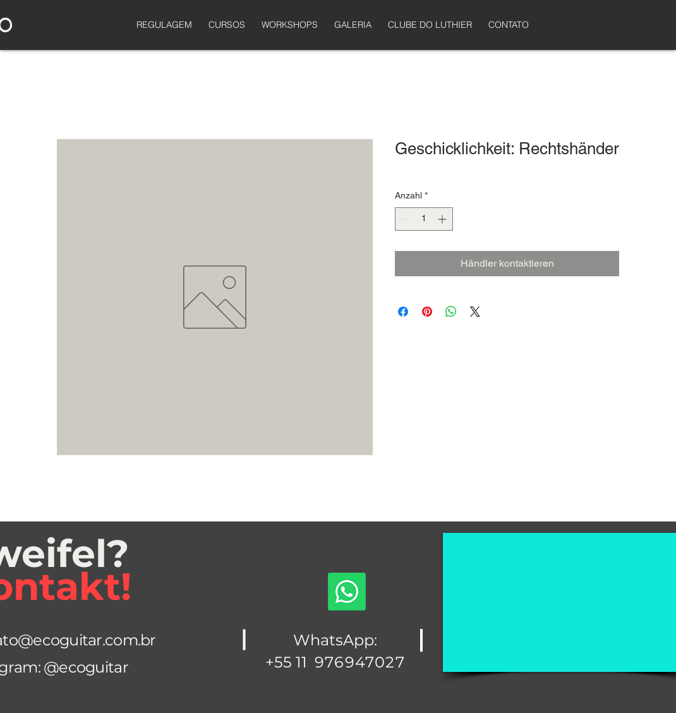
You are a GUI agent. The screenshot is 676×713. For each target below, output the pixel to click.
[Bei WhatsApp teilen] (451, 311)
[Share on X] (475, 311)
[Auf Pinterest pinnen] (427, 311)
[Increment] (443, 219)
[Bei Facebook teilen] (403, 311)
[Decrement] (405, 219)
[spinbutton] (424, 219)
